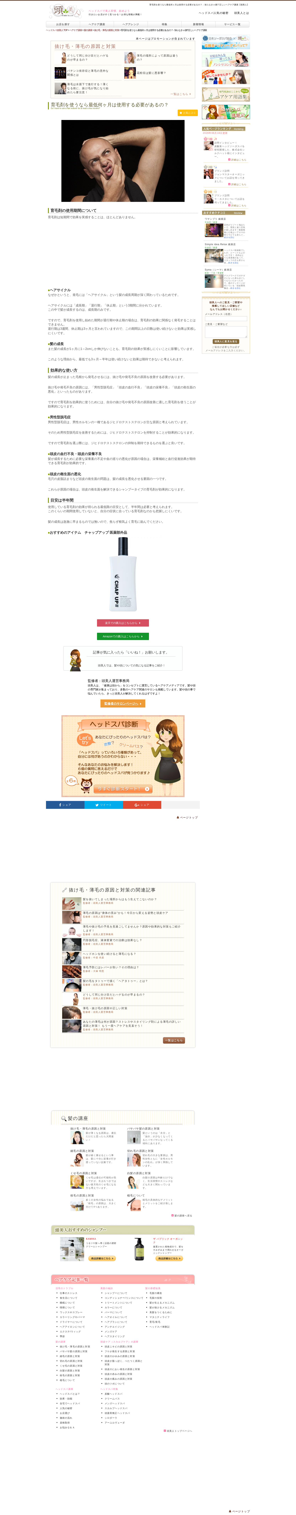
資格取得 (64, 1422)
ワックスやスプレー (70, 1312)
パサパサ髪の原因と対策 (143, 1128)
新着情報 (198, 24)
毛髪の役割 (155, 1298)
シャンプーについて (115, 1293)
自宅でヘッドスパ (69, 1403)
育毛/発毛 (154, 1322)
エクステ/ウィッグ (69, 1331)
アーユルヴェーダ (114, 1422)
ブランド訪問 (222, 171)
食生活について (68, 1298)
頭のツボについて (114, 1383)
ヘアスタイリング (114, 1336)
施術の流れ (65, 1418)
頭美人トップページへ (178, 1431)
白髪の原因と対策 (139, 1173)
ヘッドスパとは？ (69, 1394)
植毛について (136, 1195)
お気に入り (188, 113)
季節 (61, 1336)
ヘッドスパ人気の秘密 (213, 12)
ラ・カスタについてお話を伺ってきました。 (229, 201)
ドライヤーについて (70, 1322)
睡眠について (66, 1302)
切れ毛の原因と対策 (140, 1150)
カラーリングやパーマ (71, 1317)
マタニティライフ (159, 1317)
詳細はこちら (237, 159)
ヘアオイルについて (115, 1317)
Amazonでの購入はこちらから (123, 636)
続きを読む (229, 237)
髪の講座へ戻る (181, 1215)
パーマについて (113, 1312)
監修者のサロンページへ (123, 704)
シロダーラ (110, 1418)
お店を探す (63, 24)
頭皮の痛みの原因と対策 (118, 1379)
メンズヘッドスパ (114, 1403)
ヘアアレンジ (131, 24)
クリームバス (111, 1398)
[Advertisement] (123, 250)
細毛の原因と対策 (82, 1150)
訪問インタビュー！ (225, 143)
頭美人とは (241, 12)
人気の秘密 (65, 1408)
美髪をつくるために (160, 1312)
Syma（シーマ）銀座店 (218, 269)
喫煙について (66, 1307)
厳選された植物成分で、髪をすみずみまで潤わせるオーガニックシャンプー (168, 1249)
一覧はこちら (181, 94)
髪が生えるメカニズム (161, 1302)
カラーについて (113, 1307)
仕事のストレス (68, 1293)
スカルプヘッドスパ (115, 1408)
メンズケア (110, 1331)
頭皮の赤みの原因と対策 (118, 1374)
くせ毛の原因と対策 (83, 1173)
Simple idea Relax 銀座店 (220, 244)
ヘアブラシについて (115, 1322)
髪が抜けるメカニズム (161, 1307)
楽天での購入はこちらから (123, 622)
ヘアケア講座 (97, 24)
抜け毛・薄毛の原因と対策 (88, 1128)
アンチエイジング (114, 1326)
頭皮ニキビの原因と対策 (118, 1346)
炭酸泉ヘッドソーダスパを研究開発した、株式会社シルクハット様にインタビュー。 (229, 151)
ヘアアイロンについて (71, 1326)
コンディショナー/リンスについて (123, 1298)
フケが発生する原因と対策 (119, 1351)
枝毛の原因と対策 (82, 1195)
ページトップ (187, 817)
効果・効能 (65, 1398)
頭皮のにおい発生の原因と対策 (122, 1369)
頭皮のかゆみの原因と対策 (119, 1356)
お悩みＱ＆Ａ (66, 1427)
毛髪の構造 (155, 1293)
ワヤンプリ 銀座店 (215, 219)
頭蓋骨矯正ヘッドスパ (116, 1413)
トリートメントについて (118, 1302)
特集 (164, 24)
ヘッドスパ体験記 (159, 1326)
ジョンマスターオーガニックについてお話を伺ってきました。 (229, 178)
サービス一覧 (232, 24)
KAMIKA (91, 1239)
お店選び (64, 1413)
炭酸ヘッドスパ (113, 1394)
